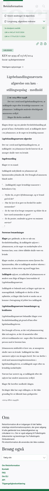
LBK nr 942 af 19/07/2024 (14, 32)
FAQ (3, 473)
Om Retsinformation (11, 465)
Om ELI (5, 476)
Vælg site (7, 457)
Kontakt (5, 469)
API (3, 480)
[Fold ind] (44, 21)
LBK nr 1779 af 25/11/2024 (15, 36)
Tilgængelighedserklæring (13, 483)
